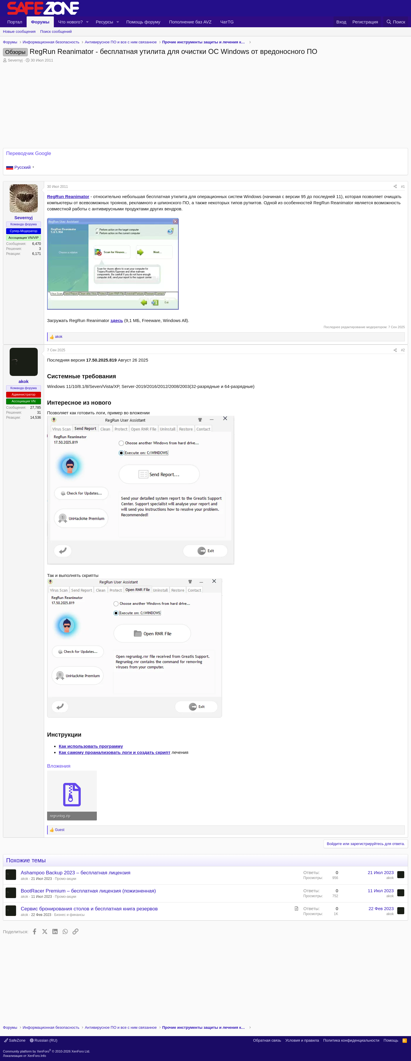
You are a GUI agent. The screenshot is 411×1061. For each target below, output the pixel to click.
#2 (403, 350)
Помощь (391, 1040)
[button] (87, 21)
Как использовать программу (91, 746)
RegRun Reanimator (68, 196)
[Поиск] (395, 21)
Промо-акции (65, 879)
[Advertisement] (205, 978)
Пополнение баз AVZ (190, 21)
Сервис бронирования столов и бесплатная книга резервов (89, 909)
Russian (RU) (44, 1040)
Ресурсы (104, 21)
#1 (403, 187)
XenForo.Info (36, 1055)
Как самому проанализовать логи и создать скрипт (114, 752)
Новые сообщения (19, 31)
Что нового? (70, 21)
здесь (117, 320)
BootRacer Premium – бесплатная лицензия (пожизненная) (88, 891)
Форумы (40, 21)
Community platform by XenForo (46, 1051)
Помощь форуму (143, 21)
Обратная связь (267, 1040)
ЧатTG (227, 21)
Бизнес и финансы (69, 915)
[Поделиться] (395, 186)
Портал (14, 21)
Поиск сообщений (56, 31)
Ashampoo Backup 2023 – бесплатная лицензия (75, 873)
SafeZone (14, 1040)
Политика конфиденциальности (351, 1040)
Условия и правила (302, 1040)
